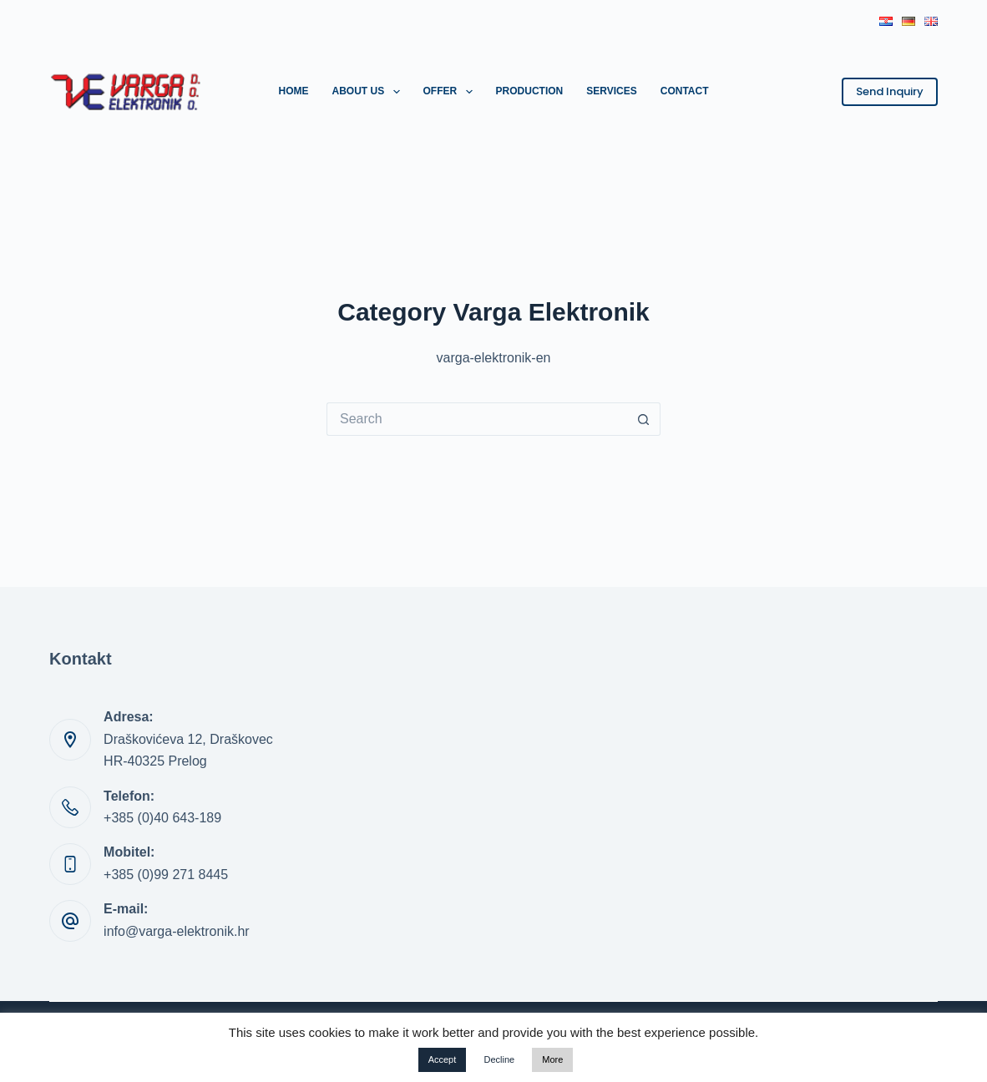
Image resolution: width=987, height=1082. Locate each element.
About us (369, 92)
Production (530, 91)
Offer (451, 92)
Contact (685, 91)
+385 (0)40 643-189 (162, 818)
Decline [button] (498, 1059)
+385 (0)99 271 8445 (166, 874)
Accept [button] (442, 1059)
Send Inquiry (890, 91)
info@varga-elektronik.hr (177, 931)
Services (611, 91)
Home (293, 91)
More (552, 1059)
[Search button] (644, 419)
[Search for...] (476, 419)
